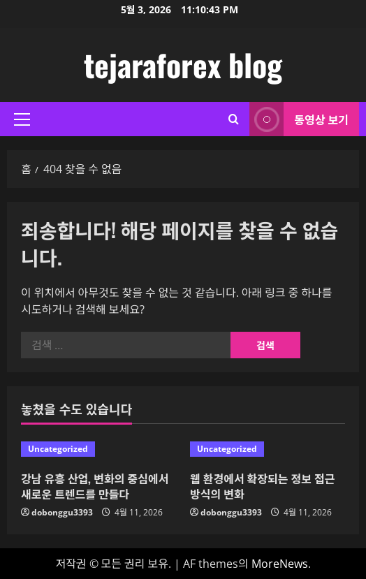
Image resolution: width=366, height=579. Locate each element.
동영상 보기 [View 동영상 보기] (299, 119)
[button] (22, 119)
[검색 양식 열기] (233, 119)
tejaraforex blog (183, 64)
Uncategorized (58, 449)
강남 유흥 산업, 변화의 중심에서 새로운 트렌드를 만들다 (94, 486)
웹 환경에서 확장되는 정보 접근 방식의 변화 (262, 486)
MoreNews (279, 563)
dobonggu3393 (62, 512)
